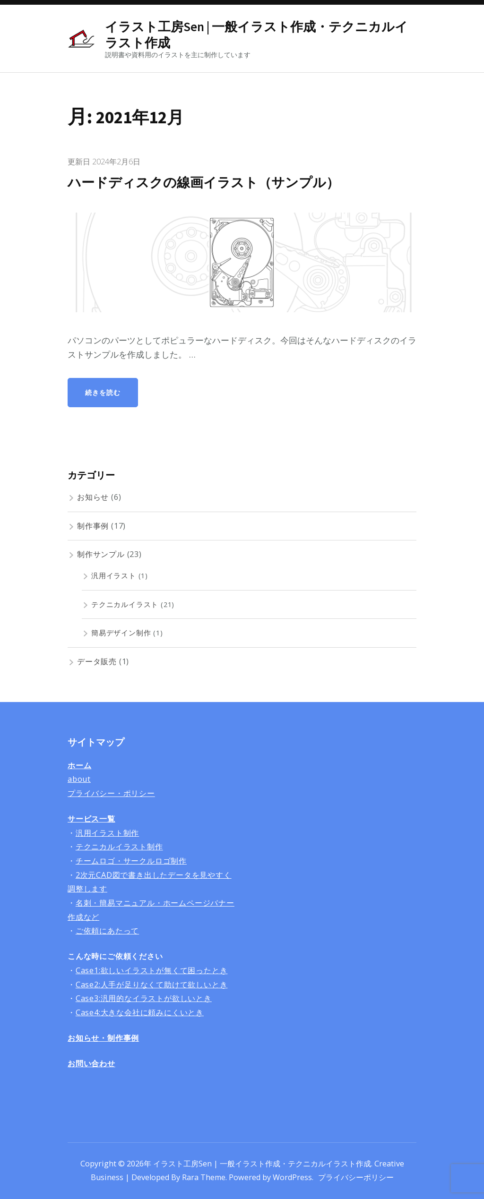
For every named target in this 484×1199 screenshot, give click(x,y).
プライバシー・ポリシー (111, 793)
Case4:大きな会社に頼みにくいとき (140, 1012)
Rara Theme (203, 1177)
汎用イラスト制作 (107, 833)
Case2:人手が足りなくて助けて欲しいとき (152, 984)
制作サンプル (101, 554)
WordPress (292, 1177)
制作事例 (93, 526)
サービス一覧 (91, 819)
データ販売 (97, 661)
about (79, 779)
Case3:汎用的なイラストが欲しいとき (144, 998)
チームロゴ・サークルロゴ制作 (131, 861)
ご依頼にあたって (107, 930)
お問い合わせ (91, 1063)
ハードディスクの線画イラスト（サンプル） (208, 182)
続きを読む (103, 392)
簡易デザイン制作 (121, 632)
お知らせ (93, 497)
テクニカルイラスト (124, 604)
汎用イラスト (113, 575)
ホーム (79, 765)
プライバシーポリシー (356, 1177)
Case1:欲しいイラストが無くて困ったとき (152, 970)
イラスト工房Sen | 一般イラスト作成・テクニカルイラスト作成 (256, 34)
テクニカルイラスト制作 (119, 846)
